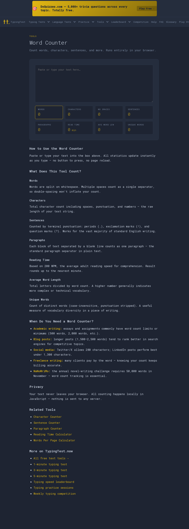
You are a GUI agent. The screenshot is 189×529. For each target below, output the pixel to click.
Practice (84, 22)
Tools (100, 22)
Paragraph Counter (48, 428)
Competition (140, 22)
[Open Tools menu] (107, 22)
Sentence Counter (47, 422)
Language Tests (62, 22)
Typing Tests (37, 22)
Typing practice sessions (53, 487)
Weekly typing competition (55, 493)
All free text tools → (51, 458)
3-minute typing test (50, 470)
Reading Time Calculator (53, 434)
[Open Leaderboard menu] (129, 22)
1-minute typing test (50, 464)
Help (154, 22)
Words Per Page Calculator (54, 440)
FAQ (161, 22)
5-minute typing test (50, 476)
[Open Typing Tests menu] (48, 22)
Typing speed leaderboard (54, 482)
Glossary (171, 22)
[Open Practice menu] (92, 22)
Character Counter (48, 416)
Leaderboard (118, 22)
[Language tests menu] (74, 22)
